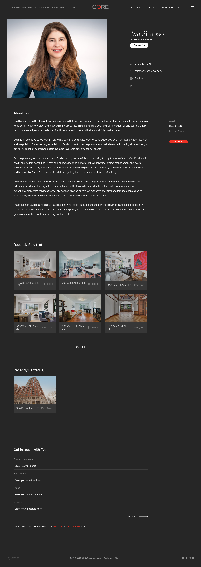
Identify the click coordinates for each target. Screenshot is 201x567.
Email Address (21, 474)
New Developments (173, 7)
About (172, 121)
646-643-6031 (143, 64)
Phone (17, 488)
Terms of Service (74, 526)
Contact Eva (139, 45)
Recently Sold (175, 126)
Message (18, 502)
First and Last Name (23, 459)
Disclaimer (107, 558)
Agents (153, 7)
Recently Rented (176, 131)
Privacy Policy (58, 526)
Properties (137, 7)
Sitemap (118, 558)
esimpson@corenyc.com (148, 71)
